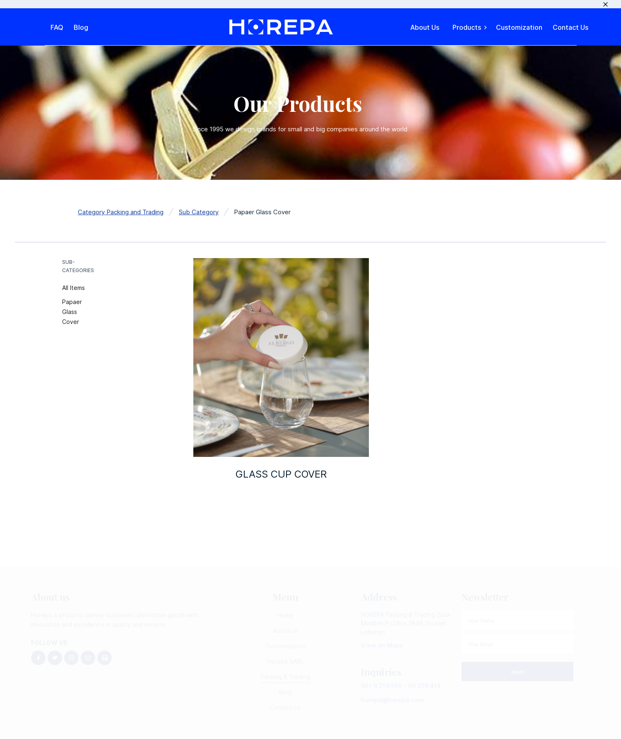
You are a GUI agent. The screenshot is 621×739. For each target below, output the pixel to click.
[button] (470, 27)
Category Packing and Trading (121, 213)
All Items (73, 287)
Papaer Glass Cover (72, 311)
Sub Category (199, 213)
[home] (281, 27)
